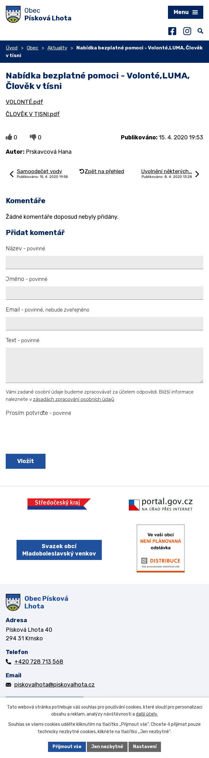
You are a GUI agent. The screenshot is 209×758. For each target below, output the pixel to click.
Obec (32, 48)
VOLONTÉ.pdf (24, 102)
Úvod (11, 48)
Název (25, 248)
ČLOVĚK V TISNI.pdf (33, 114)
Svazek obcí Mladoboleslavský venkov (59, 550)
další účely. (147, 714)
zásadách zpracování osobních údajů (73, 399)
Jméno (26, 279)
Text (22, 340)
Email (47, 309)
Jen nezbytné (107, 746)
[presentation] (53, 435)
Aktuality (57, 48)
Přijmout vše (66, 746)
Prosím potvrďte (38, 412)
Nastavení (145, 746)
